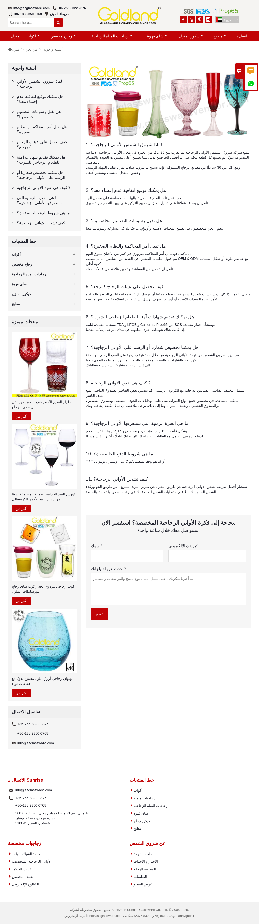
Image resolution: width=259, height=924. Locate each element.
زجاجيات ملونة (144, 798)
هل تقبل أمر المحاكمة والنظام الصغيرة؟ (42, 129)
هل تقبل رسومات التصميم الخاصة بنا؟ (39, 114)
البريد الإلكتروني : (11, 790)
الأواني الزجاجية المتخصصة (32, 861)
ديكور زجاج (142, 821)
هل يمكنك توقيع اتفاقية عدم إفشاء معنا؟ (40, 99)
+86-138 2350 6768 (27, 14)
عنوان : (11, 818)
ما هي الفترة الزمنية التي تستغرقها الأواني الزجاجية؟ (39, 200)
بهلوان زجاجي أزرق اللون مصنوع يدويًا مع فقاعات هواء (42, 681)
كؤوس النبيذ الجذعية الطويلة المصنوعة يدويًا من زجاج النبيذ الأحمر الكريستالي (44, 496)
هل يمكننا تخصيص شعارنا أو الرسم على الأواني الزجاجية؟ (41, 175)
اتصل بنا (240, 36)
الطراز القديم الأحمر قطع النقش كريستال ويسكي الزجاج (42, 404)
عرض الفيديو (143, 884)
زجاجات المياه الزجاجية (112, 36)
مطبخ (219, 36)
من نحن (31, 49)
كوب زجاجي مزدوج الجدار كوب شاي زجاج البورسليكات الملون (43, 588)
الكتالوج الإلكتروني (25, 884)
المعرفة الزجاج (145, 869)
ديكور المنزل (191, 36)
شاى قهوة (157, 36)
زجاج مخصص (62, 36)
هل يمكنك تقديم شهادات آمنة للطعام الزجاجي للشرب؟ (41, 159)
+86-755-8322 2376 (71, 8)
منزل (15, 36)
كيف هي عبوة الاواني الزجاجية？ (44, 187)
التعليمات (140, 877)
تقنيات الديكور (22, 869)
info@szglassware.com (31, 8)
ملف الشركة (143, 854)
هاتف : (11, 797)
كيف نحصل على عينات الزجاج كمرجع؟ (42, 144)
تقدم (99, 614)
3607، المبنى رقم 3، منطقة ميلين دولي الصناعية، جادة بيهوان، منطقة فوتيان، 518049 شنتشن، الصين (51, 818)
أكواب (33, 36)
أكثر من (21, 416)
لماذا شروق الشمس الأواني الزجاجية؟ (39, 83)
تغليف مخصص (22, 877)
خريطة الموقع (59, 14)
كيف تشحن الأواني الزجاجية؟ (41, 223)
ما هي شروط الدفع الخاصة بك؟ (43, 213)
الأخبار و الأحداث (146, 861)
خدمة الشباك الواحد (26, 854)
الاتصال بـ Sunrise (25, 780)
